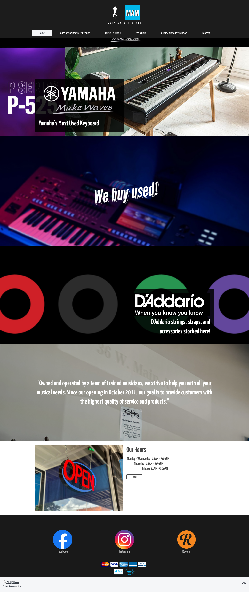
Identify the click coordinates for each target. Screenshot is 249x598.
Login (244, 582)
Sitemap (15, 582)
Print (7, 582)
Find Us (134, 476)
